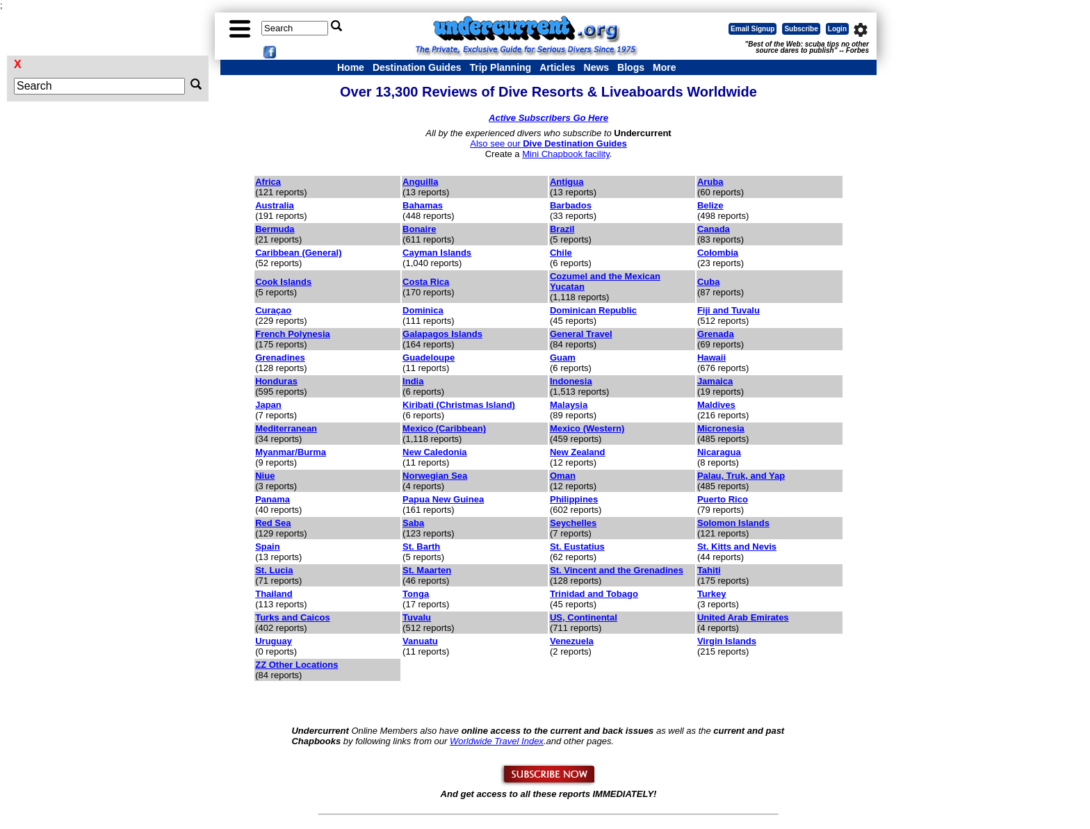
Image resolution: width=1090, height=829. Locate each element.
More (664, 67)
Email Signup (752, 29)
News (597, 67)
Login (837, 29)
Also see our (548, 143)
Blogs (630, 67)
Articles (557, 67)
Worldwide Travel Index (497, 741)
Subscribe (801, 29)
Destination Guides (417, 67)
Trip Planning (500, 67)
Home (350, 67)
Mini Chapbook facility (565, 154)
